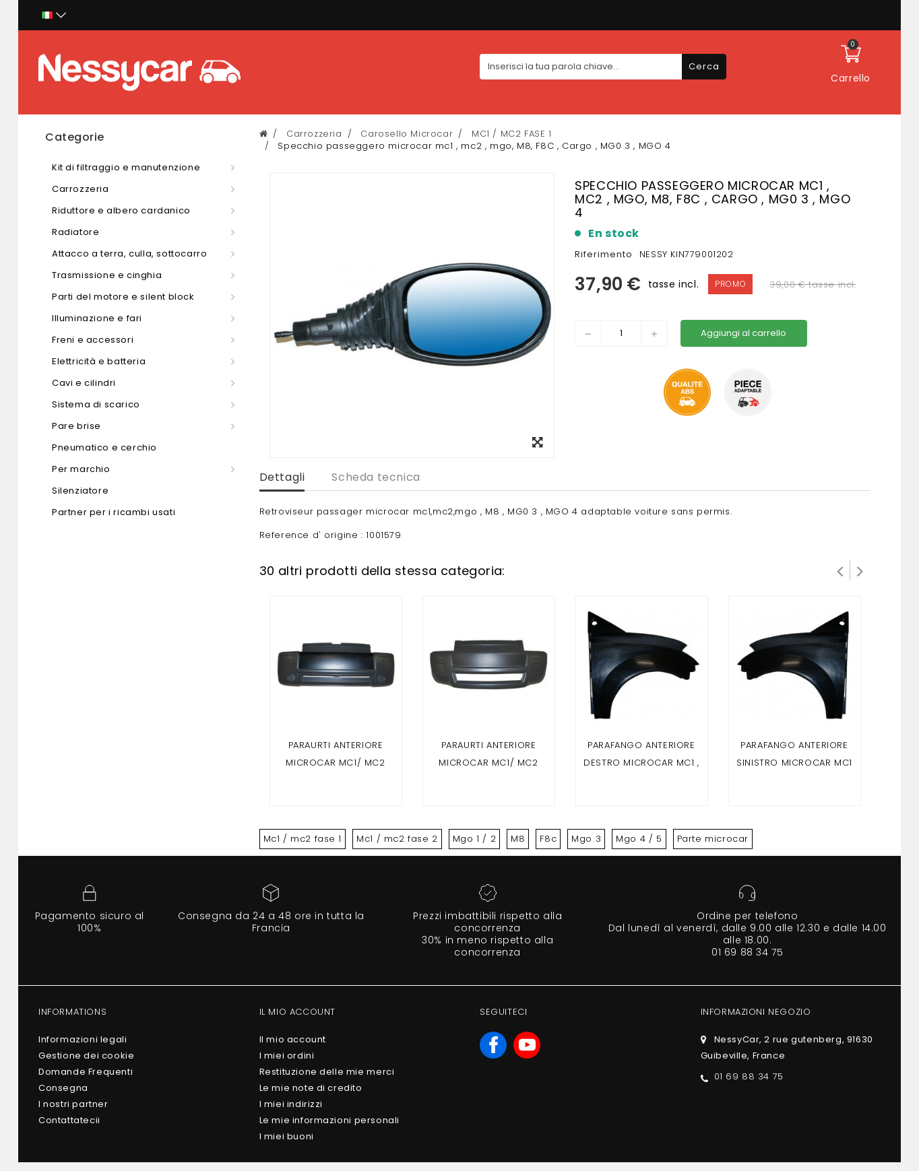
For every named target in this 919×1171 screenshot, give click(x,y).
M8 (518, 838)
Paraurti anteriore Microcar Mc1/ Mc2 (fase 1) (335, 763)
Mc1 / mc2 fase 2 (397, 838)
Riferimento (604, 254)
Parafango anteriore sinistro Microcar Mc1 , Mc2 (794, 763)
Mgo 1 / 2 (474, 838)
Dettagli (282, 477)
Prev (840, 570)
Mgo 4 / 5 (639, 838)
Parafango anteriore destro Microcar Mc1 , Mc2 (641, 763)
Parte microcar (713, 838)
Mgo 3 (586, 838)
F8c (548, 838)
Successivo (860, 570)
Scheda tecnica (375, 477)
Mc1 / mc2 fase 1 (302, 838)
